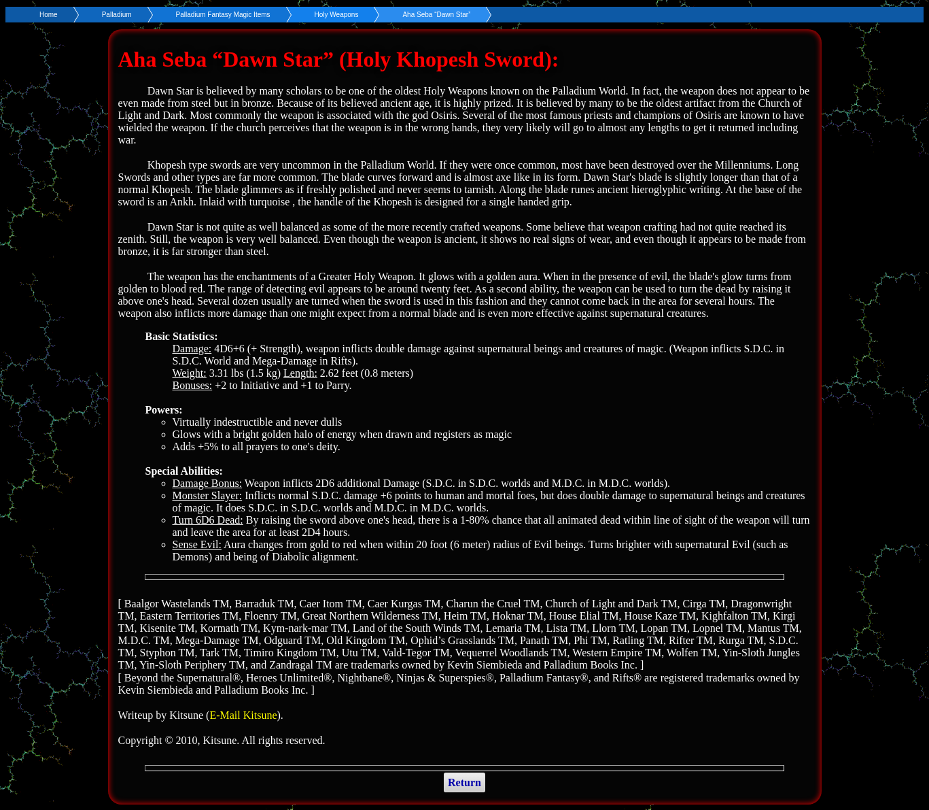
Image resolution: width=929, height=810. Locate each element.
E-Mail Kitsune (243, 715)
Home (48, 14)
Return (464, 782)
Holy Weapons (337, 14)
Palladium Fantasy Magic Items (223, 14)
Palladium (117, 14)
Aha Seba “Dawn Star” (436, 14)
